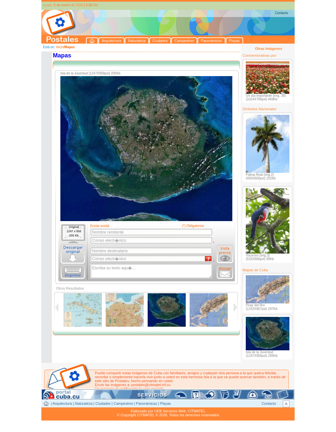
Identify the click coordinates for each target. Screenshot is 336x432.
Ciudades (103, 403)
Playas (165, 403)
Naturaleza (84, 403)
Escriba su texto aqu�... (152, 271)
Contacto (281, 13)
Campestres (123, 403)
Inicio (59, 47)
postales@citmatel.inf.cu (150, 385)
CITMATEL (196, 411)
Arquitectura (62, 403)
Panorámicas (146, 403)
